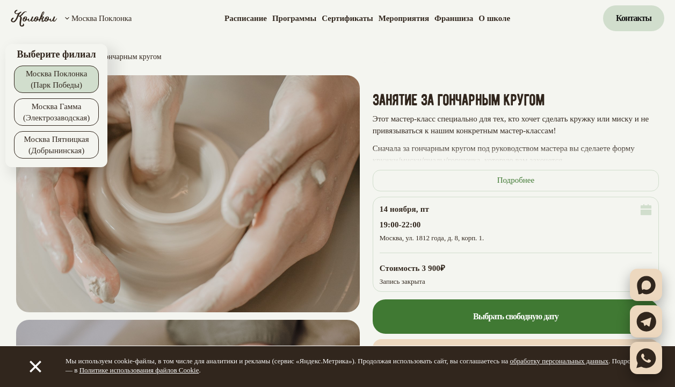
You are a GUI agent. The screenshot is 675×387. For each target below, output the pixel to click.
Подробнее (516, 180)
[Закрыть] (35, 366)
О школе (494, 18)
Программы (294, 18)
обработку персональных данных (559, 361)
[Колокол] (34, 18)
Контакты (633, 18)
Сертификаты (347, 18)
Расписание (245, 18)
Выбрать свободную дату (515, 316)
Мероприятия (404, 18)
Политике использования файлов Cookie (139, 370)
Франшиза (453, 18)
